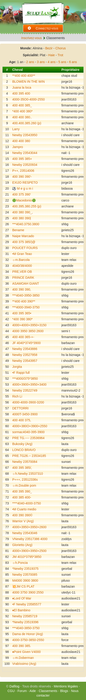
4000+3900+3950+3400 (29, 384)
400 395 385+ (22, 159)
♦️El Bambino (21, 610)
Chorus (60, 48)
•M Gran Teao (22, 254)
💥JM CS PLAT (23, 586)
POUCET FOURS (25, 248)
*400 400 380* (22, 111)
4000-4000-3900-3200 (28, 402)
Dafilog (14, 686)
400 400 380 (21, 141)
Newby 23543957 (24, 361)
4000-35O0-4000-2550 (28, 99)
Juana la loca (21, 87)
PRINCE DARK (23, 277)
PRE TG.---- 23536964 (28, 438)
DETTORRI (20, 408)
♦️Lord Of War (21, 598)
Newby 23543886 (24, 349)
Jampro (17, 147)
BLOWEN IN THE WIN (28, 81)
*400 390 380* (22, 319)
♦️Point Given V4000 (26, 652)
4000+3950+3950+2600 (29, 527)
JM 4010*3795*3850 (26, 557)
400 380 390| (21, 218)
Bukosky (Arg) (22, 444)
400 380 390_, (22, 212)
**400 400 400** (23, 75)
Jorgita (17, 367)
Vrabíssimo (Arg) (24, 664)
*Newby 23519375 (25, 568)
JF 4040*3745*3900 (26, 343)
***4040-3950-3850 (25, 295)
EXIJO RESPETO (25, 182)
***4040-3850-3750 (25, 628)
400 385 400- (21, 497)
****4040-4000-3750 (26, 503)
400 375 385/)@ (23, 242)
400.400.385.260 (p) (26, 123)
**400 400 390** (23, 301)
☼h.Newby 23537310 (27, 473)
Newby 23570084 (24, 462)
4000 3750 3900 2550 (27, 592)
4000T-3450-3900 (25, 414)
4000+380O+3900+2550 (29, 426)
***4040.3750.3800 (25, 224)
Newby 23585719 (24, 616)
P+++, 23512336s (25, 479)
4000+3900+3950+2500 (29, 551)
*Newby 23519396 (25, 622)
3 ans (41, 62)
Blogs (64, 691)
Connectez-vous (43, 28)
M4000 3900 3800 (25, 580)
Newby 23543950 (24, 135)
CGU (11, 691)
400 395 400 (21, 93)
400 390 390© (22, 515)
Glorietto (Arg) (22, 545)
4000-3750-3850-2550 (28, 640)
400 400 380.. (22, 117)
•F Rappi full (21, 372)
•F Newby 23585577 (26, 604)
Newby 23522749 (24, 390)
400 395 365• (21, 313)
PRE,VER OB (22, 271)
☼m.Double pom (24, 485)
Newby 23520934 (24, 165)
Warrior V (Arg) (23, 521)
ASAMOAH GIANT (25, 283)
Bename (18, 230)
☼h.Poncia (20, 563)
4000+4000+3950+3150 (29, 325)
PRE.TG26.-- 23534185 (29, 456)
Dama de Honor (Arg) (27, 634)
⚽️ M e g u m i (22, 188)
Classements (48, 691)
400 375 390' (21, 194)
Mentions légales (66, 686)
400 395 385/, (22, 467)
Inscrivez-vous (31, 38)
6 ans (73, 62)
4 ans (51, 62)
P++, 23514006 (23, 170)
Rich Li (17, 396)
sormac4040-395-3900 (28, 432)
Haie (51, 55)
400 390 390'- (22, 176)
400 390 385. (21, 646)
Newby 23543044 (24, 153)
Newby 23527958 (24, 355)
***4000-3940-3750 (25, 307)
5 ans (62, 62)
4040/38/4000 (22, 266)
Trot (60, 55)
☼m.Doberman (23, 658)
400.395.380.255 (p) (26, 206)
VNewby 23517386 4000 (29, 539)
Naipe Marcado (23, 236)
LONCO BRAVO (24, 450)
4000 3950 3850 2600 (27, 331)
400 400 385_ (22, 105)
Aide (32, 691)
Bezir (49, 48)
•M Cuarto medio (24, 509)
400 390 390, (21, 289)
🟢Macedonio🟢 (24, 200)
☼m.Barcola (21, 260)
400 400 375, (21, 420)
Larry (15, 129)
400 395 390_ (22, 491)
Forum (22, 691)
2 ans (30, 62)
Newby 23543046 (24, 533)
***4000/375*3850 (25, 378)
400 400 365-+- (23, 337)
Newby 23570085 (24, 574)
